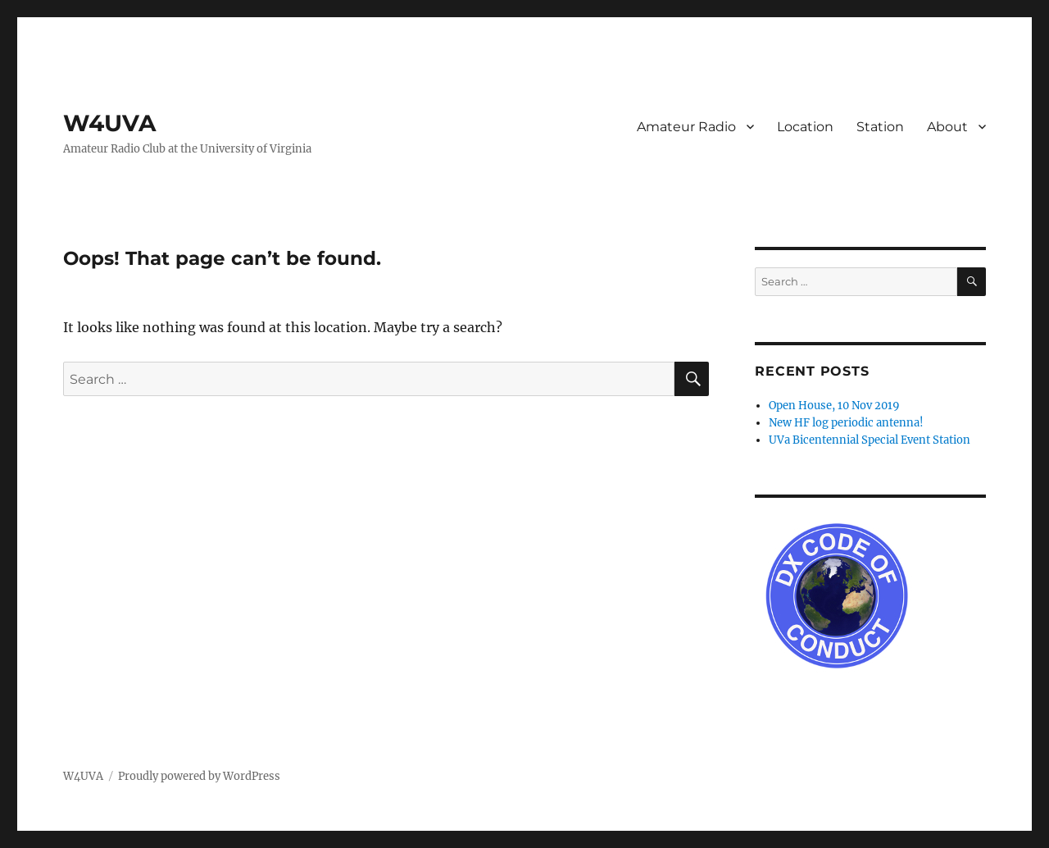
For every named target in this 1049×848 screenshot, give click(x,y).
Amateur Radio (686, 126)
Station (880, 126)
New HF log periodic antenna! (846, 423)
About (947, 126)
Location (805, 126)
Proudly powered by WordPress (199, 776)
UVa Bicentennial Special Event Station (869, 440)
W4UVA (109, 123)
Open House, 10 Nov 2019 (834, 406)
